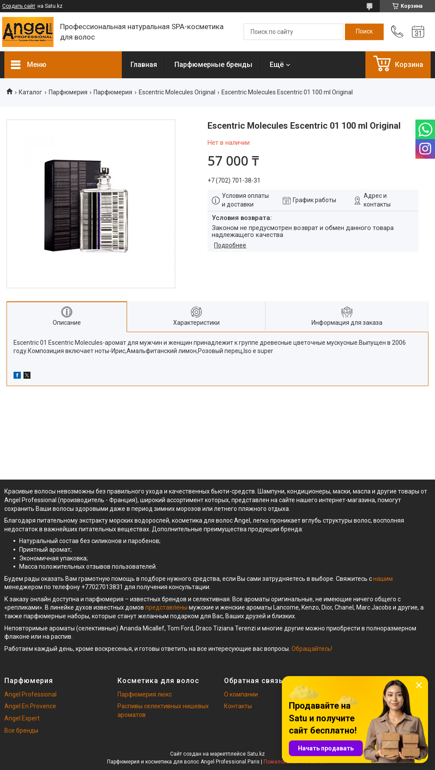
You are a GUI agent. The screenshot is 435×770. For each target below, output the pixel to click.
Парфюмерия (68, 92)
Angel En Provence (30, 706)
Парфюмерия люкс (144, 694)
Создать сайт (18, 6)
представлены (166, 607)
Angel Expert (22, 718)
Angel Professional (30, 694)
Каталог (30, 92)
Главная (143, 64)
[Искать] (364, 31)
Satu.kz (256, 754)
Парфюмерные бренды (213, 64)
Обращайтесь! (311, 648)
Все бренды (21, 730)
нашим (383, 578)
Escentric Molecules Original (177, 92)
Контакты (238, 706)
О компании (241, 694)
